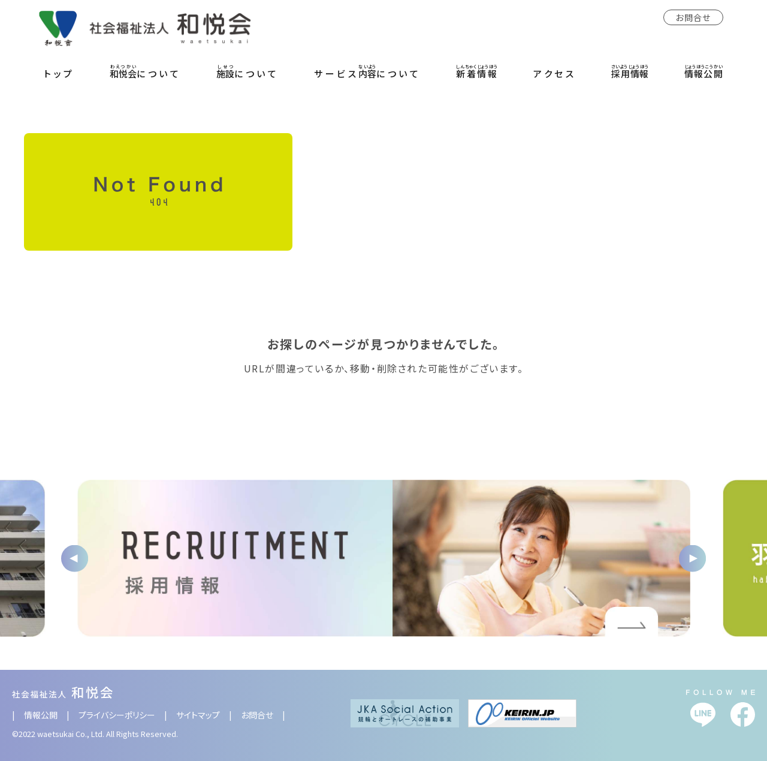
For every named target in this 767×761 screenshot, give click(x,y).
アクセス (554, 73)
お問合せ (693, 17)
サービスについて (367, 71)
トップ (59, 73)
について (145, 71)
